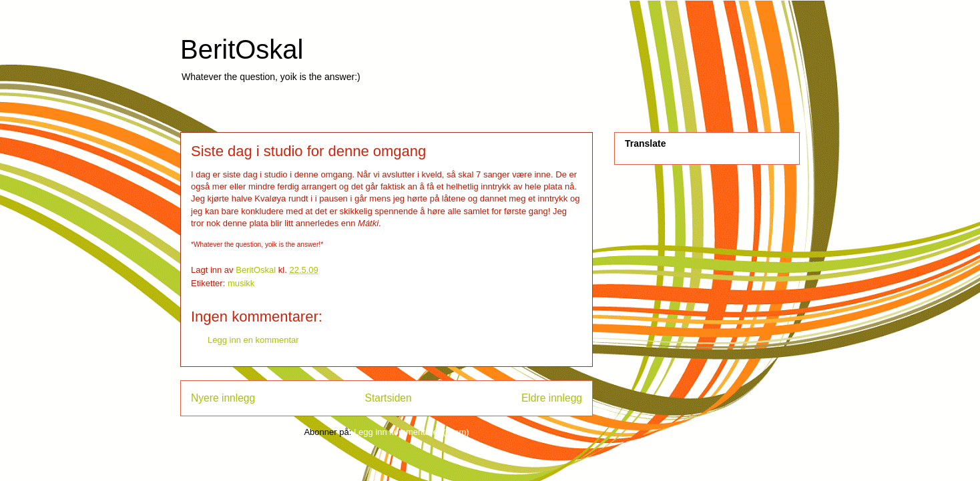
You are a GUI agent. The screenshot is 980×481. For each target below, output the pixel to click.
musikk (241, 283)
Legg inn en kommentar (253, 340)
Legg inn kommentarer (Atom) (411, 432)
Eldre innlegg (551, 398)
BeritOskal (242, 49)
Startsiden (387, 398)
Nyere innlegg (223, 398)
